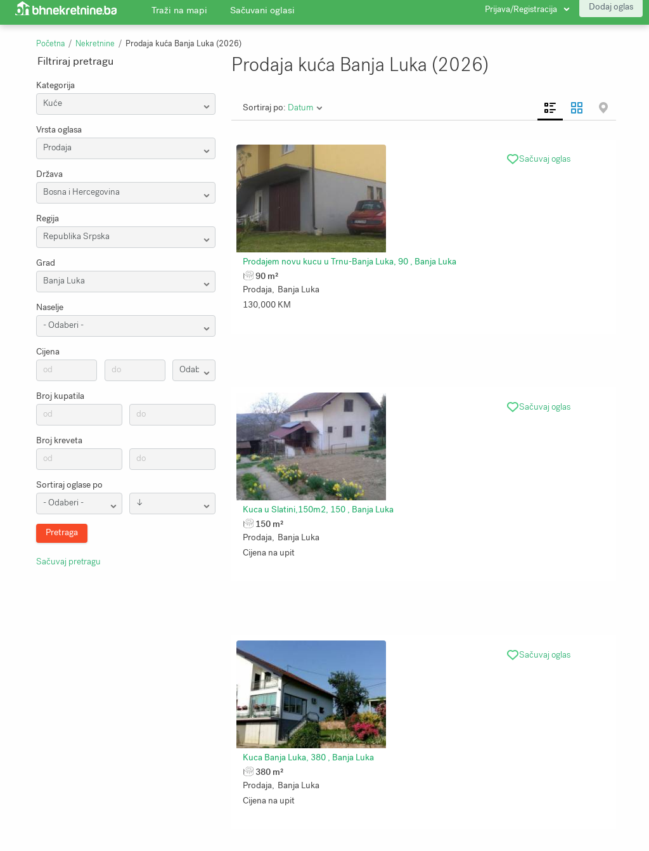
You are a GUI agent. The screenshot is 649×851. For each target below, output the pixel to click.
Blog (235, 761)
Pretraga (139, 761)
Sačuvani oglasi (262, 16)
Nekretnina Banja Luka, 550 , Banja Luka (320, 429)
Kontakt (33, 814)
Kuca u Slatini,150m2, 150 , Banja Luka (446, 250)
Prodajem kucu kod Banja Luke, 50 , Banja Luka (461, 609)
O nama (33, 761)
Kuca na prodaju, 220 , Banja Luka (308, 609)
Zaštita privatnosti (53, 796)
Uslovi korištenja (259, 778)
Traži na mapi (179, 16)
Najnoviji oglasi (151, 796)
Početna (50, 43)
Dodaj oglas (611, 12)
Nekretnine (95, 43)
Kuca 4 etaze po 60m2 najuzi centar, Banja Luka (462, 429)
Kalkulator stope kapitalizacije (284, 796)
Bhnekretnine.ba (510, 796)
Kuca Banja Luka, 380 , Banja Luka (565, 250)
